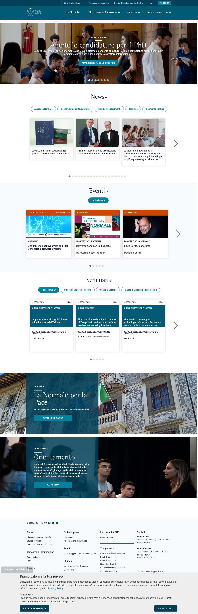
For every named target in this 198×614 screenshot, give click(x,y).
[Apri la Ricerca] (164, 3)
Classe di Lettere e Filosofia (77, 293)
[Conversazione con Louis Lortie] (97, 236)
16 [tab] (115, 177)
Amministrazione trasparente (114, 550)
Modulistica (69, 570)
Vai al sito (53, 488)
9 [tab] (94, 177)
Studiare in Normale (103, 12)
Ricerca (131, 12)
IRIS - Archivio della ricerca (39, 571)
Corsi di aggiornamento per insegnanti (76, 552)
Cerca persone (107, 534)
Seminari (99, 283)
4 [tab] (98, 80)
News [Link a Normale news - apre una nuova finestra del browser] (99, 97)
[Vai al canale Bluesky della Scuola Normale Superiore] (45, 519)
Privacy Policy (55, 588)
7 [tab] (107, 80)
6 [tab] (104, 80)
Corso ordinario (34, 554)
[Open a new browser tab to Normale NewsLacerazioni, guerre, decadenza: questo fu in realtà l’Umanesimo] (51, 140)
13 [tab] (106, 177)
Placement (69, 534)
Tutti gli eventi (98, 202)
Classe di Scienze (108, 293)
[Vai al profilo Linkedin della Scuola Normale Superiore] (49, 519)
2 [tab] (92, 80)
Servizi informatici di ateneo (77, 567)
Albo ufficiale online (109, 569)
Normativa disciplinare (111, 562)
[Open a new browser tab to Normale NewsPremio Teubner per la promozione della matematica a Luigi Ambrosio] (97, 140)
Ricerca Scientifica (155, 110)
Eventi (98, 192)
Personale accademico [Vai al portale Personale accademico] (99, 3)
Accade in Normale (43, 110)
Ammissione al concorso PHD (98, 63)
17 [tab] (118, 177)
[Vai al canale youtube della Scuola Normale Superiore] (57, 519)
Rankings (133, 110)
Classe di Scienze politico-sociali (141, 293)
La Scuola (73, 12)
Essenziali (27, 594)
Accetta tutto (165, 608)
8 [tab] (90, 177)
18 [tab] (121, 177)
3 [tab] (95, 80)
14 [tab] (109, 177)
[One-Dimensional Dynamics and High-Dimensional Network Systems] (48, 234)
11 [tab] (100, 177)
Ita (151, 3)
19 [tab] (124, 177)
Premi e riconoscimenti (109, 110)
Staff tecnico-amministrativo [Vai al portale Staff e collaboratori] (131, 3)
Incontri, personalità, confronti (75, 110)
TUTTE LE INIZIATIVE (53, 421)
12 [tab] (103, 177)
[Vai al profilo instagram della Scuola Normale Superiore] (42, 519)
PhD (29, 558)
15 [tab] (112, 177)
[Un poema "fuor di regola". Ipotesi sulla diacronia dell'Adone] (51, 329)
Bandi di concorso (108, 558)
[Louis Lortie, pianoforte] (145, 236)
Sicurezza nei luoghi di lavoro (114, 565)
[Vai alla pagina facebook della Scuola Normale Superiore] (53, 519)
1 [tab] (89, 80)
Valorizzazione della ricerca (76, 538)
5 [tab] (101, 80)
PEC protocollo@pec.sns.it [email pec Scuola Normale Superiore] (151, 568)
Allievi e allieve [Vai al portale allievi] (75, 3)
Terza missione (157, 12)
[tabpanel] (98, 53)
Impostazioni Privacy (17, 569)
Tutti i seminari (48, 293)
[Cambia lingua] (154, 3)
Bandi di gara (106, 554)
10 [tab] (97, 177)
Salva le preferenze (34, 608)
